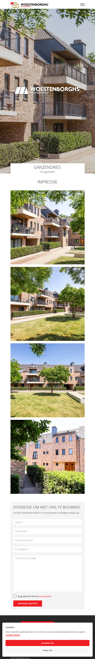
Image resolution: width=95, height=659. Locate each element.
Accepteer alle (47, 643)
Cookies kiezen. (13, 635)
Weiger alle (47, 650)
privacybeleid (43, 596)
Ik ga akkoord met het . (33, 596)
